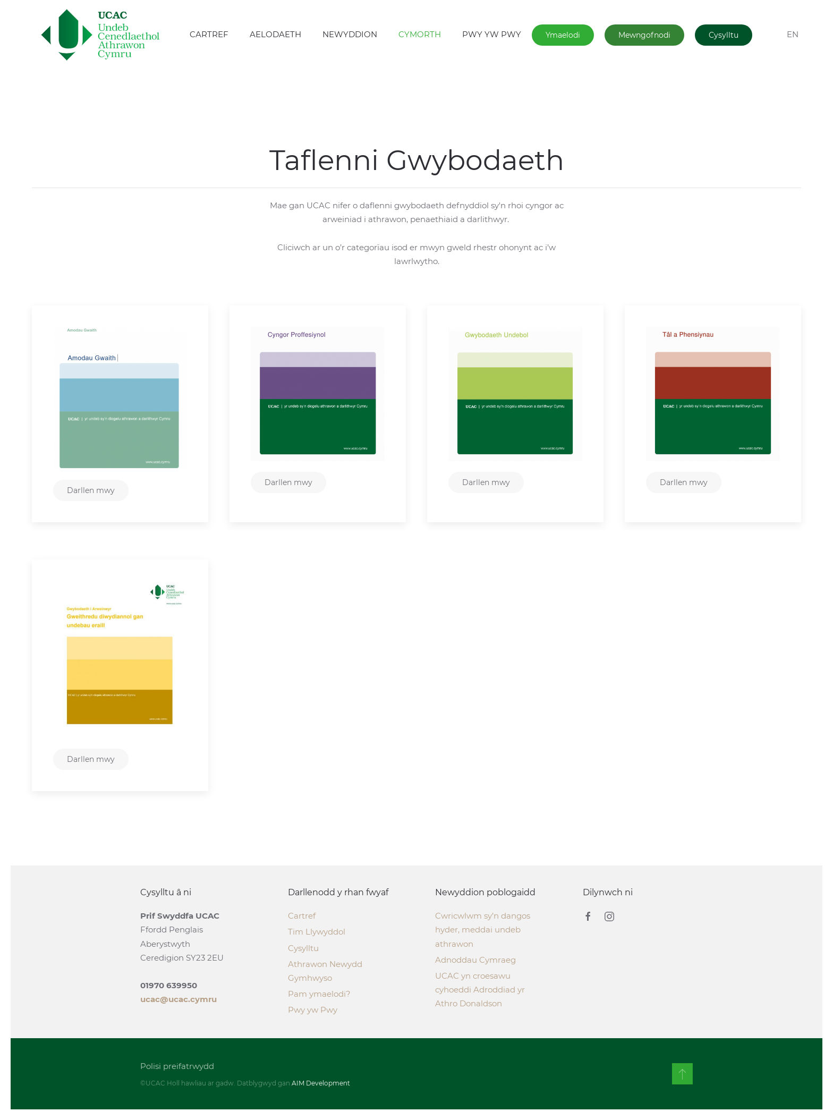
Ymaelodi (563, 35)
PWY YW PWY (491, 34)
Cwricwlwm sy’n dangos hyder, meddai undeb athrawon (482, 929)
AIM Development (320, 1083)
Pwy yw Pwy (312, 1010)
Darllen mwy (91, 490)
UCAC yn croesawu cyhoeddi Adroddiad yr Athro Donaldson (480, 989)
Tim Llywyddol (316, 932)
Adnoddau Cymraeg (475, 960)
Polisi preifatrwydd (176, 1066)
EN (792, 34)
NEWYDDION (349, 34)
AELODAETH (275, 34)
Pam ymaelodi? (319, 994)
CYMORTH (419, 34)
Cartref (302, 916)
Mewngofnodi (644, 35)
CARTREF (209, 34)
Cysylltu (723, 35)
